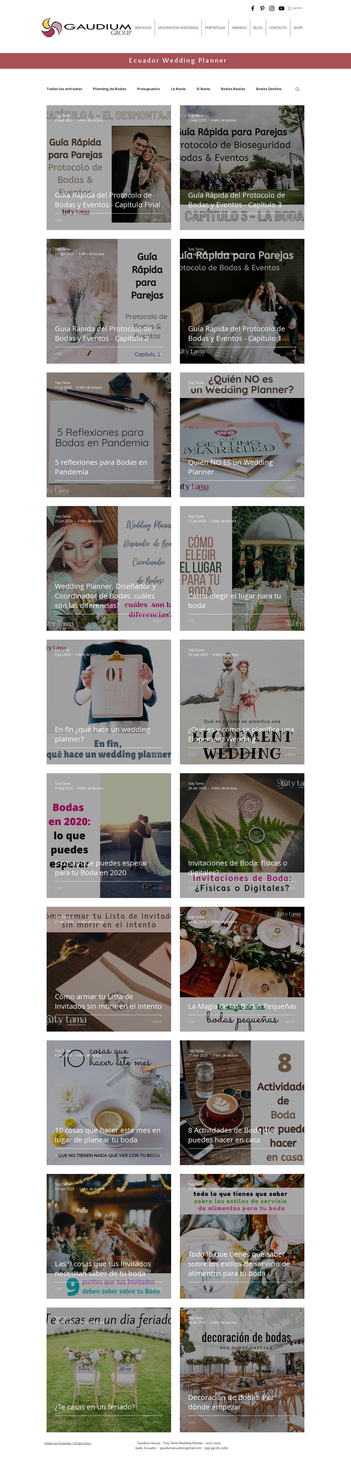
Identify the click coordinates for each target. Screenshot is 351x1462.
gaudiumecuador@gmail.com (180, 1448)
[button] (296, 8)
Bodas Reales (233, 89)
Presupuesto (148, 89)
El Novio (203, 89)
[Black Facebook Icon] (252, 8)
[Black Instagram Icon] (271, 8)
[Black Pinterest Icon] (262, 8)
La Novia (178, 89)
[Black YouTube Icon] (281, 8)
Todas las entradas (64, 89)
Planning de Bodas (109, 89)
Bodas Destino (269, 89)
